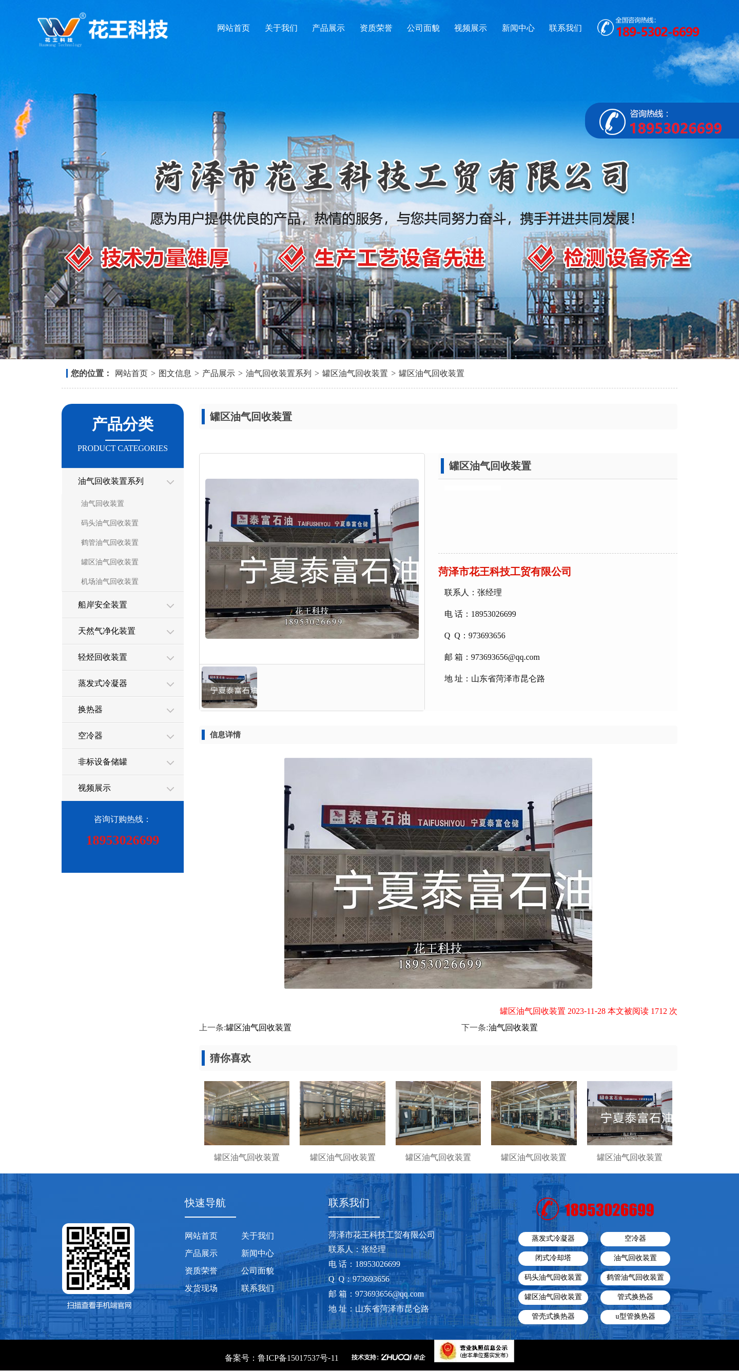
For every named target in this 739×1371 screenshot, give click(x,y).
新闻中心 (518, 28)
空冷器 (90, 735)
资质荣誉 (376, 28)
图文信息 (175, 373)
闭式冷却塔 (553, 1258)
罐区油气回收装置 (355, 373)
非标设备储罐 (102, 761)
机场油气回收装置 (110, 581)
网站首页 (233, 28)
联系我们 (565, 28)
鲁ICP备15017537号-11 (298, 1358)
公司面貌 (423, 28)
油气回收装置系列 (279, 373)
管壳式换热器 (553, 1316)
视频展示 (470, 28)
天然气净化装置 (106, 630)
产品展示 (328, 28)
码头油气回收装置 (110, 523)
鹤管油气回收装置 (110, 542)
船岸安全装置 (102, 604)
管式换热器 (635, 1297)
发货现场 (201, 1288)
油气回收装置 (102, 503)
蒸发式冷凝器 (102, 683)
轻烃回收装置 (102, 657)
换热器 (90, 709)
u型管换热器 (635, 1316)
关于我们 (281, 28)
